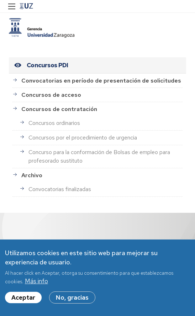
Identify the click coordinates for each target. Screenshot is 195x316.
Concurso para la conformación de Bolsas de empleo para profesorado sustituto (99, 156)
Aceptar (23, 300)
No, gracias (72, 300)
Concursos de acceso (51, 95)
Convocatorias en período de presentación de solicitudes (101, 80)
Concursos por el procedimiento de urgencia (82, 137)
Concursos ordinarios (54, 123)
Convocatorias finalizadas (59, 189)
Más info (36, 284)
